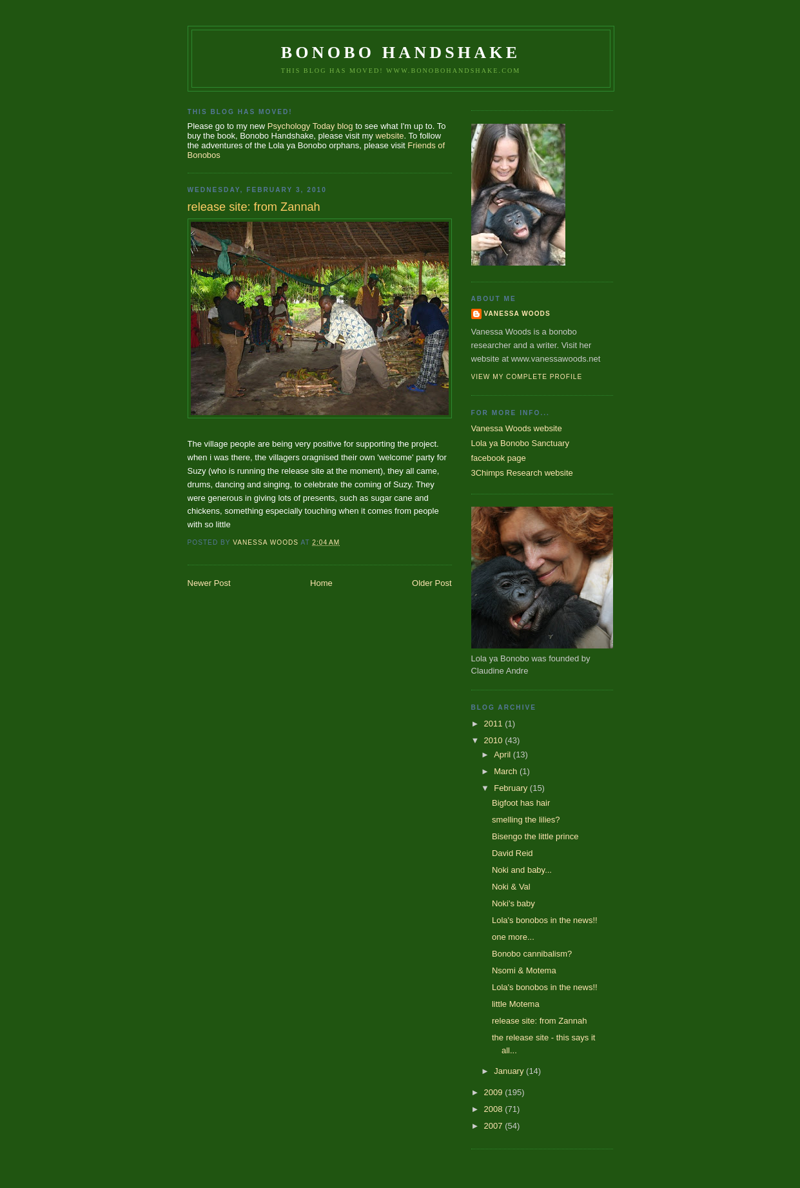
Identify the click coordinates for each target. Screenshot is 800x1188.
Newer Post (209, 583)
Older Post (431, 583)
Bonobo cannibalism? (532, 954)
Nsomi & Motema (524, 970)
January (510, 1071)
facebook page (498, 458)
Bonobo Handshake (400, 52)
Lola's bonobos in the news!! (545, 920)
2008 (494, 1109)
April (503, 754)
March (507, 771)
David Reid (512, 853)
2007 (494, 1126)
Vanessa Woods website (516, 428)
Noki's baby (513, 903)
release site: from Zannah (539, 1021)
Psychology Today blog (310, 126)
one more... (513, 937)
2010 (494, 740)
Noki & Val (511, 886)
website (389, 136)
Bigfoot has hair (521, 803)
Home (321, 583)
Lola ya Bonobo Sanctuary (520, 443)
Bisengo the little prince (535, 836)
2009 (494, 1092)
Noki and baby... (522, 870)
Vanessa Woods (517, 313)
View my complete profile (527, 376)
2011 (494, 723)
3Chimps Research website (522, 473)
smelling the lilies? (526, 819)
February (512, 788)
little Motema (516, 1004)
